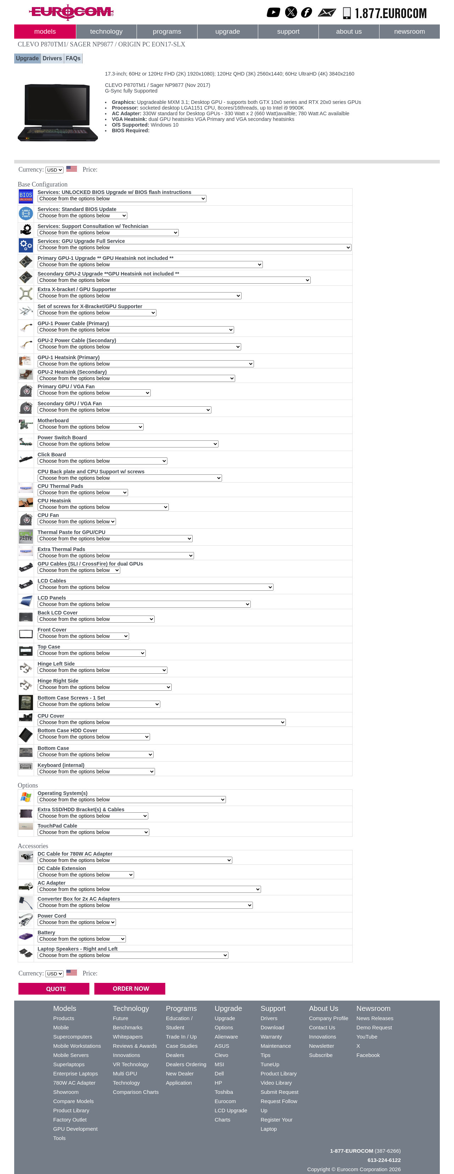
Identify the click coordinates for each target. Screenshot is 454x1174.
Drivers (52, 58)
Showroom (66, 1092)
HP (218, 1083)
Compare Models (73, 1101)
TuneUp (270, 1064)
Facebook (368, 1055)
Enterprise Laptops (75, 1073)
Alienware (226, 1037)
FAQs (73, 58)
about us (349, 31)
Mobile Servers (71, 1055)
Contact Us (322, 1027)
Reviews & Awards (135, 1046)
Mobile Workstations (77, 1046)
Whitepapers (128, 1037)
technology (106, 31)
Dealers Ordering (186, 1064)
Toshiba (224, 1092)
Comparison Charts (136, 1092)
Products (63, 1018)
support (288, 31)
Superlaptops (68, 1064)
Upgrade (27, 58)
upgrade (227, 31)
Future (120, 1018)
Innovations (126, 1055)
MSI (219, 1064)
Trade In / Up (181, 1037)
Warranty (271, 1037)
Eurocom (225, 1101)
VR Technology (131, 1064)
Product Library (71, 1110)
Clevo (221, 1055)
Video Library (276, 1083)
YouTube (366, 1037)
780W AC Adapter (74, 1083)
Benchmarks (127, 1027)
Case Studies (182, 1046)
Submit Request (280, 1092)
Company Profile (328, 1018)
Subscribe (321, 1055)
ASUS (222, 1046)
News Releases (374, 1018)
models (45, 31)
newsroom (409, 31)
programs (167, 31)
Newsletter (321, 1046)
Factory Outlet (70, 1120)
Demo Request (374, 1027)
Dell (219, 1073)
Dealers (175, 1055)
